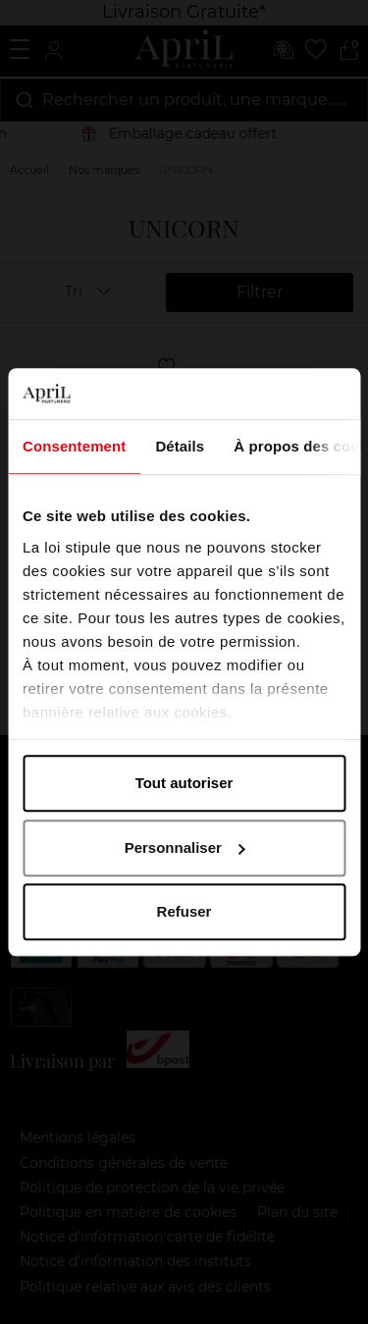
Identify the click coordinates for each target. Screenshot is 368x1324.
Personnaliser (185, 847)
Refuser (184, 911)
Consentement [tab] (74, 446)
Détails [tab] (179, 446)
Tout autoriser (184, 782)
